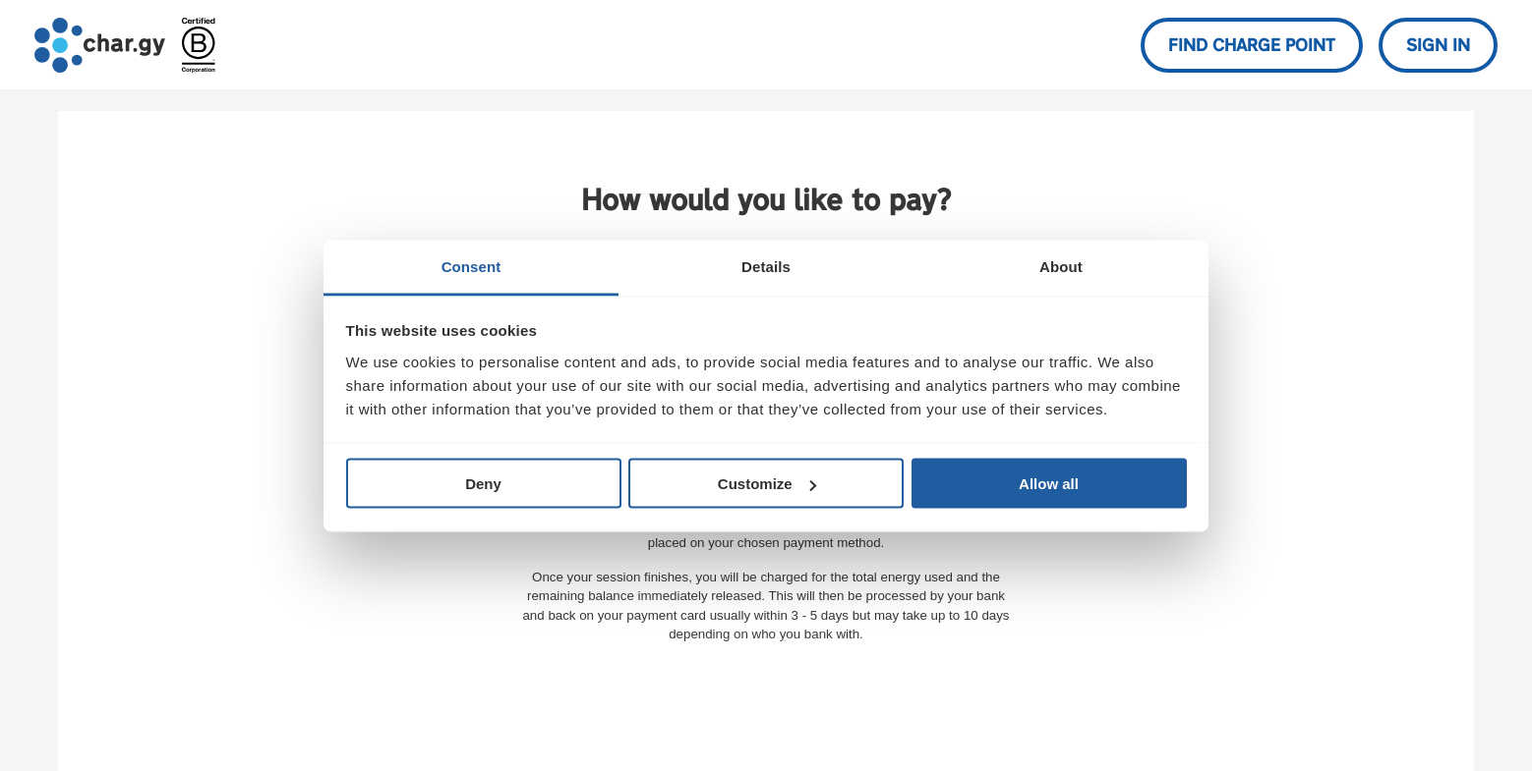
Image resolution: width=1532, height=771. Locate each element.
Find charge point (1251, 47)
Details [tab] (766, 265)
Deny (483, 483)
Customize (767, 483)
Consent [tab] (471, 265)
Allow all (1049, 483)
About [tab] (1061, 265)
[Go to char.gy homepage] (99, 45)
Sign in (1438, 47)
